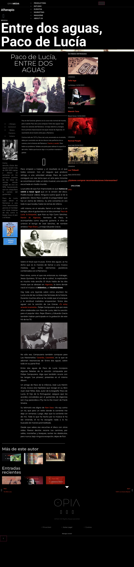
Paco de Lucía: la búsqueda (34, 227)
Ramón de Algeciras (44, 230)
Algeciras (25, 300)
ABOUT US (38, 18)
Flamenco (12, 133)
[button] (43, 168)
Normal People (74, 141)
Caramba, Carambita (50, 374)
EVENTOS (38, 9)
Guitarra (12, 136)
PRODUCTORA (40, 3)
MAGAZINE (38, 15)
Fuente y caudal (36, 150)
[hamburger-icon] (101, 3)
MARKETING (39, 12)
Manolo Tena (73, 111)
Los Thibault (73, 170)
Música (12, 130)
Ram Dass (52, 427)
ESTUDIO (38, 6)
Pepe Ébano (48, 239)
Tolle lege (72, 80)
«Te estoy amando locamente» (50, 323)
